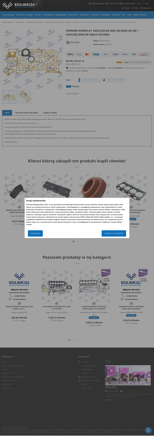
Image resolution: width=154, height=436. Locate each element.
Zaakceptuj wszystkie (113, 233)
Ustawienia (35, 233)
